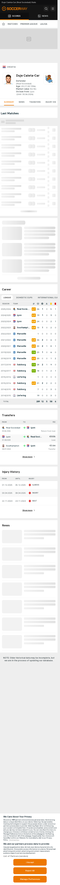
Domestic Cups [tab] (24, 297)
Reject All (29, 870)
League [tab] (7, 297)
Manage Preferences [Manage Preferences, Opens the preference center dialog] (30, 879)
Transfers (35, 102)
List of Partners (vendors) (15, 856)
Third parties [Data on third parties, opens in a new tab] (14, 840)
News (21, 102)
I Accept (30, 862)
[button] (46, 8)
